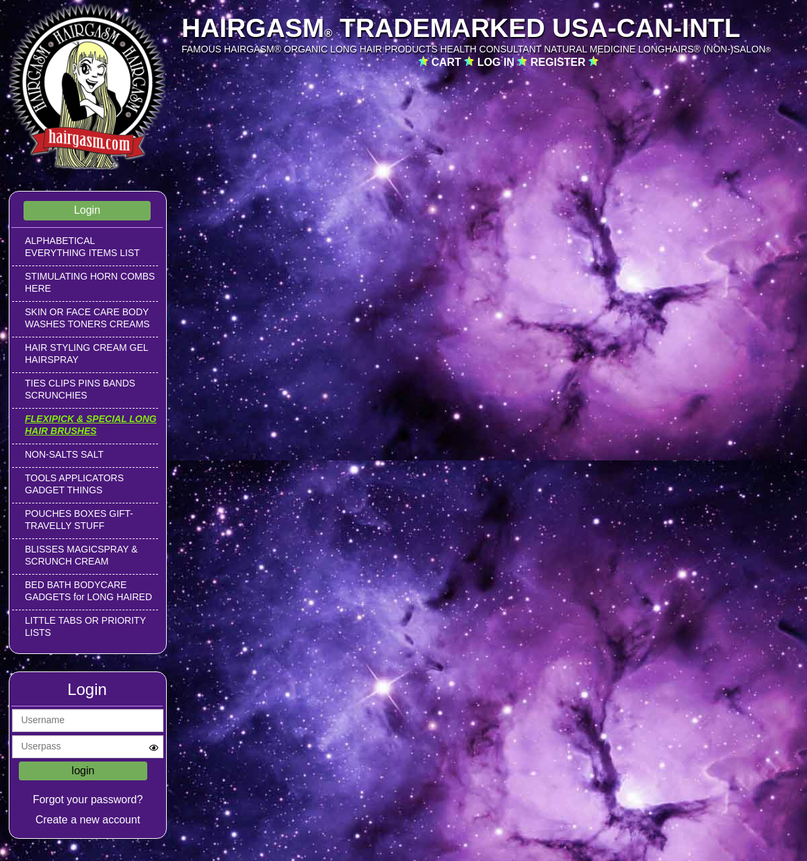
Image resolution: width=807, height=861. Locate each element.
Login (87, 210)
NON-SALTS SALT (64, 454)
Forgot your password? (88, 799)
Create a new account (88, 819)
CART (447, 62)
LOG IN (497, 62)
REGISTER (559, 62)
